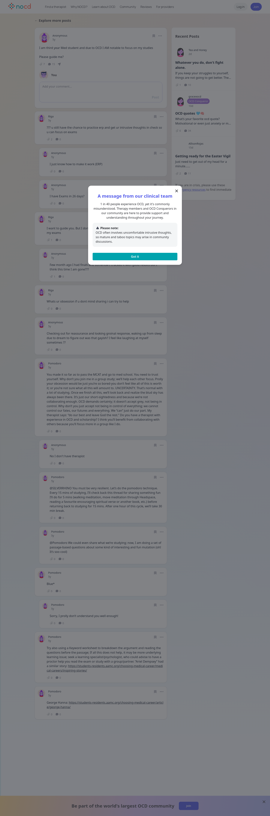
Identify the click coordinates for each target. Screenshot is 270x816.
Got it (135, 256)
